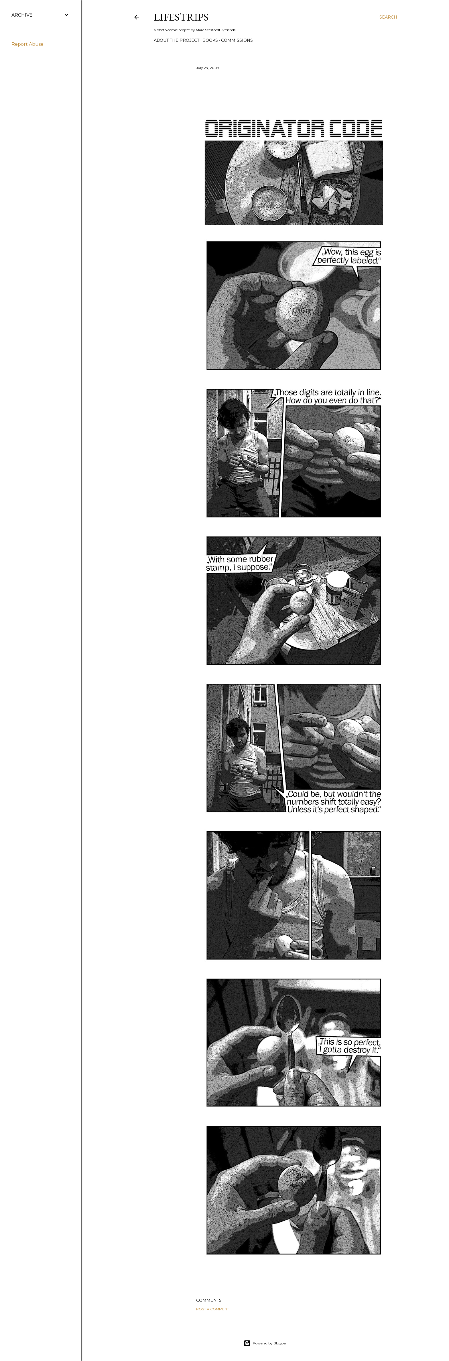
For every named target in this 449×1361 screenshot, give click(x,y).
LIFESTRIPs (181, 17)
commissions (237, 40)
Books (210, 40)
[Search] (388, 17)
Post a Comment (212, 1309)
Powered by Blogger (265, 1343)
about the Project (176, 40)
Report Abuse (27, 44)
